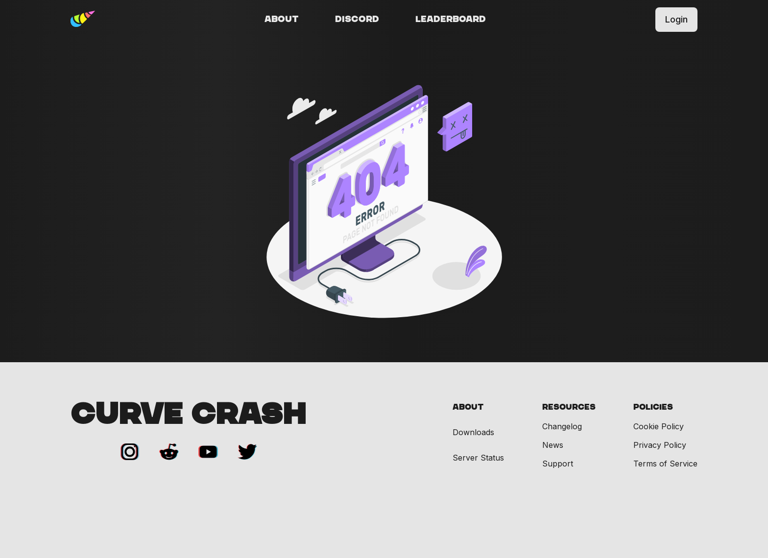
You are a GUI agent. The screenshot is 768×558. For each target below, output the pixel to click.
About (281, 19)
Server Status (478, 458)
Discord (357, 19)
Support (557, 463)
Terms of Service (665, 463)
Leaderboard (450, 19)
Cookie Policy (658, 426)
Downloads (473, 432)
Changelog (562, 426)
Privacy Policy (659, 445)
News (552, 445)
